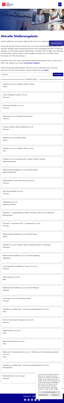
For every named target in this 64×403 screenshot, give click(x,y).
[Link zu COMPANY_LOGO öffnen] (7, 4)
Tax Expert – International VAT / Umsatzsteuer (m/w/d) (21, 223)
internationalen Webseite (32, 63)
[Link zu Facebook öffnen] (25, 399)
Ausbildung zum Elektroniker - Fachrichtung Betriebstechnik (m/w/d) (26, 309)
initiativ (46, 70)
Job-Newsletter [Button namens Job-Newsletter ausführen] (56, 43)
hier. (57, 389)
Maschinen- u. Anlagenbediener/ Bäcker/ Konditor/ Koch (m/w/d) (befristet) (28, 213)
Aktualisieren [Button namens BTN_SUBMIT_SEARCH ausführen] (58, 74)
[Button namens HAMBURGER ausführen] (60, 4)
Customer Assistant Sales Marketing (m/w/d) (18, 127)
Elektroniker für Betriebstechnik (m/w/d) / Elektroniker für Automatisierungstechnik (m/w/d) (31, 353)
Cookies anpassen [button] (43, 395)
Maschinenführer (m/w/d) (11, 331)
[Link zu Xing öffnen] (35, 399)
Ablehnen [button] (55, 395)
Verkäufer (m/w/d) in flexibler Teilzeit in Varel (18, 148)
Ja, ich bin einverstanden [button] (49, 392)
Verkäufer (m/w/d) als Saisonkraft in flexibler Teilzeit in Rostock (24, 159)
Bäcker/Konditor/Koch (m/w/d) (13, 341)
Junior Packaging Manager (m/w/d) (15, 95)
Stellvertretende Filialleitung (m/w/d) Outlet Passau (20, 234)
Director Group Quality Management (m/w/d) (18, 320)
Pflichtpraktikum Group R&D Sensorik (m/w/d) (18, 180)
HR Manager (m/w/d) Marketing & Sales (16, 298)
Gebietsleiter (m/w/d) (10, 202)
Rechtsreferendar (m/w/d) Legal (14, 376)
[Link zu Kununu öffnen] (39, 399)
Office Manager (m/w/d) (11, 277)
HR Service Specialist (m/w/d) (13, 105)
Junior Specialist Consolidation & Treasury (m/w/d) (20, 266)
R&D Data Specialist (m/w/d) (13, 191)
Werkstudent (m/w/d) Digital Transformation (18, 116)
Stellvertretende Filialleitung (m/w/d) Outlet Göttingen (21, 288)
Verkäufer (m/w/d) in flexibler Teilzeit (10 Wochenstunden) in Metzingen (27, 245)
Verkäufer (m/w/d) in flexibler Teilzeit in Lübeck (18, 84)
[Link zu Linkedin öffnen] (32, 399)
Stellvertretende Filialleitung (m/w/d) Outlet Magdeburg (21, 255)
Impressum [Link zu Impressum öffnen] (27, 396)
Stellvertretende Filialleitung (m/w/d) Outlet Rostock (20, 170)
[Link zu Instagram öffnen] (28, 399)
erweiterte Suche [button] (32, 79)
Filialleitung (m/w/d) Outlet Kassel (14, 138)
